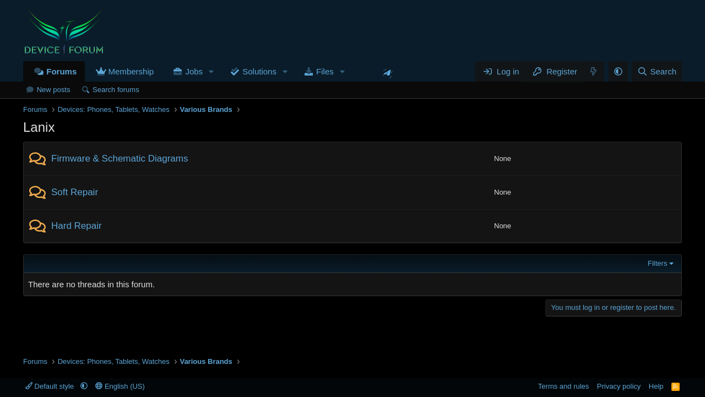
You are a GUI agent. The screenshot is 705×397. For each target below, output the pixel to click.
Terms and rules (563, 386)
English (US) (120, 386)
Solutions (259, 71)
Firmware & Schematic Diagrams (119, 158)
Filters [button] (657, 263)
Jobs (194, 71)
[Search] (657, 71)
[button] (211, 71)
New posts (53, 89)
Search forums (116, 89)
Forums (61, 71)
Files (325, 71)
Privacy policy (619, 386)
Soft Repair (74, 192)
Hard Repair (76, 226)
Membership (131, 71)
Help (656, 386)
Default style (50, 386)
